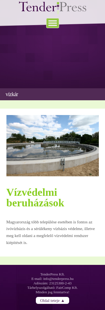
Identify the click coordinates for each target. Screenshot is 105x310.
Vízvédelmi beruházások (35, 197)
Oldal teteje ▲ (52, 300)
